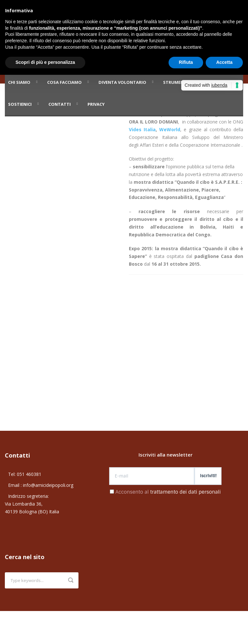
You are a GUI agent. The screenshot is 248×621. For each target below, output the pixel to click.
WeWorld (169, 129)
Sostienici (20, 104)
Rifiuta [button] (186, 62)
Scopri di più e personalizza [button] (45, 62)
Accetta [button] (224, 62)
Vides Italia (142, 129)
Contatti (59, 104)
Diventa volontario (122, 82)
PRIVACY (96, 104)
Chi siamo (19, 82)
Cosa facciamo (64, 82)
